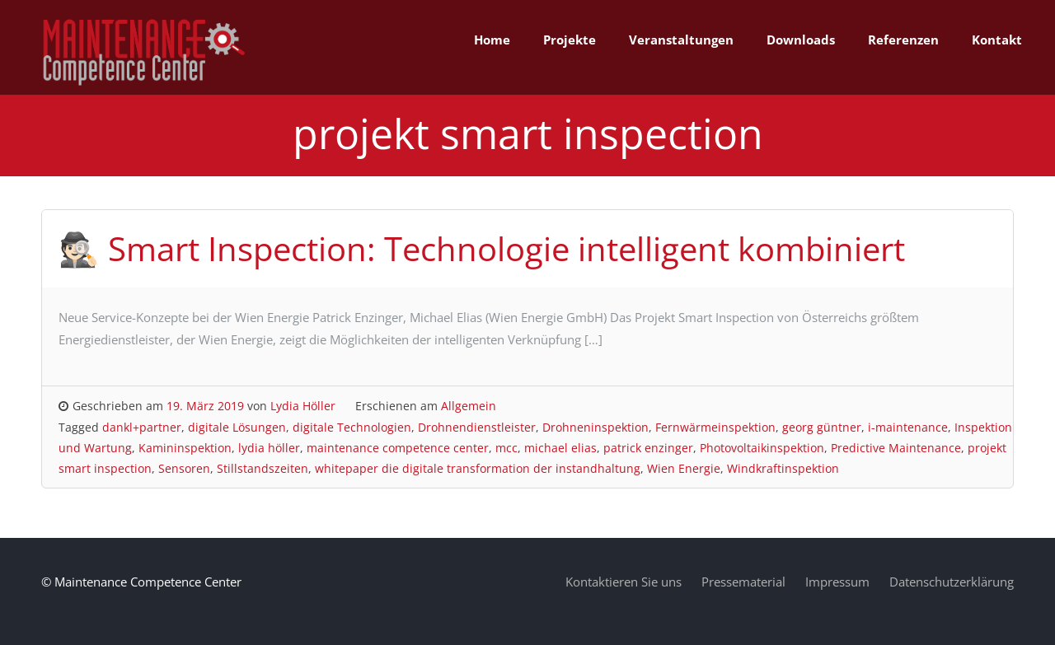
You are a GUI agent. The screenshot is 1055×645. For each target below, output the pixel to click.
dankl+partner (141, 427)
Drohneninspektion (595, 427)
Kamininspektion (185, 448)
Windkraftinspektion (783, 468)
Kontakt (997, 39)
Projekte (569, 39)
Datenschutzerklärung (951, 581)
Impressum (837, 581)
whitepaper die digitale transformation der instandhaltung (477, 468)
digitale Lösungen (237, 427)
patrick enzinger (648, 448)
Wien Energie (683, 468)
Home (492, 39)
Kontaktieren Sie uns (623, 581)
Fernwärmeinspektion (715, 427)
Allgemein (468, 406)
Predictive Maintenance (896, 448)
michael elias (560, 448)
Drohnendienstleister (477, 427)
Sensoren (184, 468)
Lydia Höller (302, 406)
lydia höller (269, 448)
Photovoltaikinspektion (762, 448)
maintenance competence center (398, 448)
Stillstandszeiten (262, 468)
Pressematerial (743, 581)
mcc (506, 448)
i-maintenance (908, 427)
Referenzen (903, 39)
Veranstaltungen (681, 39)
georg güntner (821, 427)
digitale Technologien (352, 427)
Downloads (801, 39)
